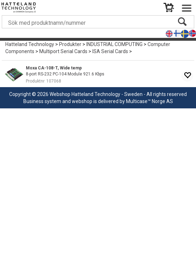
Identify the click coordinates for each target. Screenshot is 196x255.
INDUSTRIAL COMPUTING (114, 44)
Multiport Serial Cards (63, 51)
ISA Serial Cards (110, 51)
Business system (42, 101)
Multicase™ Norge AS (149, 101)
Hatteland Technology (29, 44)
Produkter (70, 44)
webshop (82, 101)
